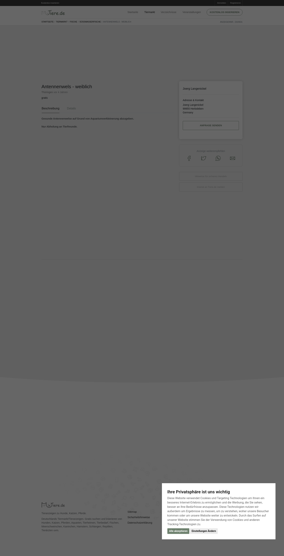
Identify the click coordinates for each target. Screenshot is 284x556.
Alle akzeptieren (178, 531)
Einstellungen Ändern (204, 531)
